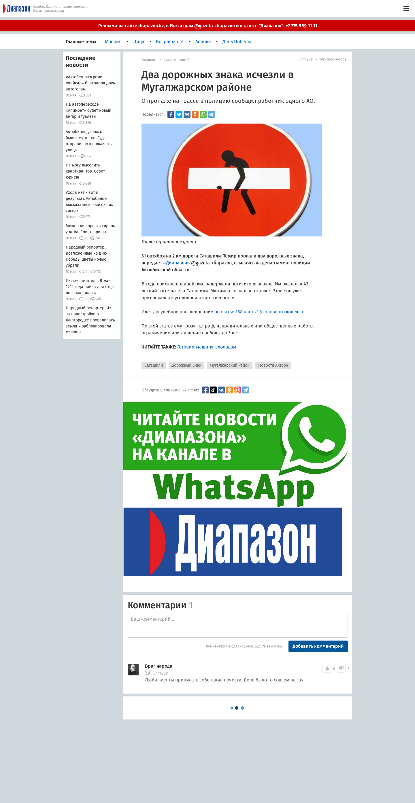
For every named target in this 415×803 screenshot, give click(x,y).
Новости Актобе (273, 365)
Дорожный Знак (186, 365)
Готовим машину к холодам (206, 347)
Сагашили (153, 365)
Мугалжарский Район (230, 365)
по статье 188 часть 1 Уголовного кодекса (258, 312)
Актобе (185, 60)
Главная (148, 60)
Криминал (167, 60)
